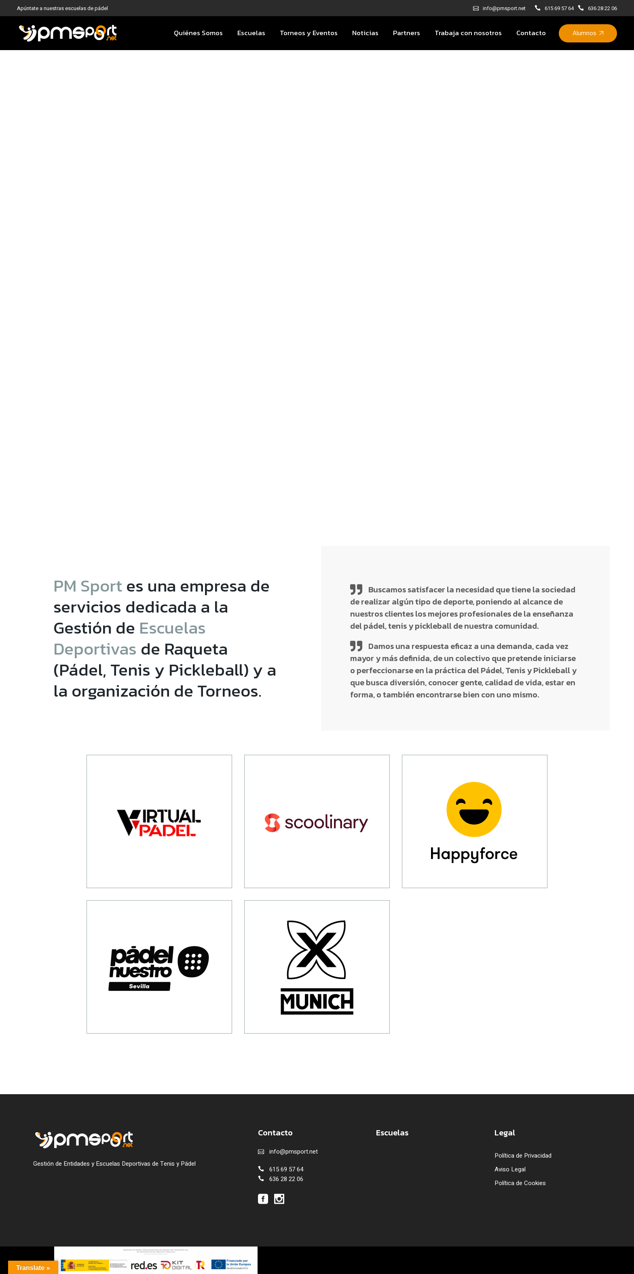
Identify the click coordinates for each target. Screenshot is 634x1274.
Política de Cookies (520, 1183)
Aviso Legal (510, 1169)
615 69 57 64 (559, 8)
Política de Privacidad (523, 1155)
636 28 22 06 (602, 8)
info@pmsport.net (504, 8)
